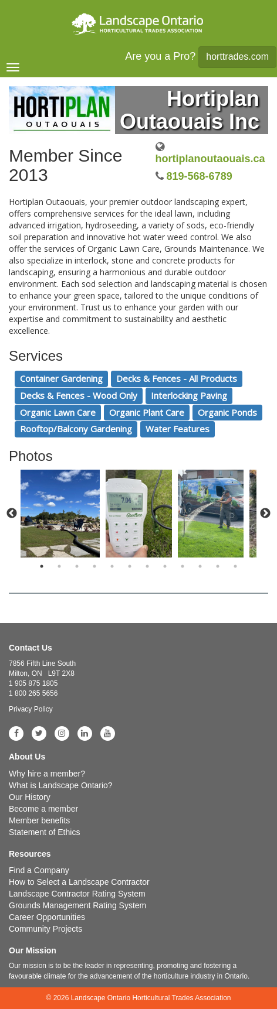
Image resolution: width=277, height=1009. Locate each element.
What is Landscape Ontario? (61, 785)
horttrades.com (237, 56)
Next (265, 513)
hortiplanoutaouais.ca (210, 159)
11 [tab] (218, 566)
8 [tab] (165, 566)
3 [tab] (77, 566)
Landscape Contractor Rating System (77, 893)
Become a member (43, 808)
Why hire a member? (47, 773)
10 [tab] (200, 566)
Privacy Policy (31, 709)
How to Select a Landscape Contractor (79, 882)
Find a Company (39, 870)
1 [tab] (42, 566)
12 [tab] (235, 566)
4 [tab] (94, 566)
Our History (29, 797)
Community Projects (45, 928)
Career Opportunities (47, 917)
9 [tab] (182, 566)
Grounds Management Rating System (77, 905)
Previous (12, 513)
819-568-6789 (199, 176)
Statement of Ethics (44, 832)
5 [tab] (112, 566)
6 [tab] (130, 566)
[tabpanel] (139, 513)
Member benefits (39, 820)
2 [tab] (59, 566)
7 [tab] (147, 566)
